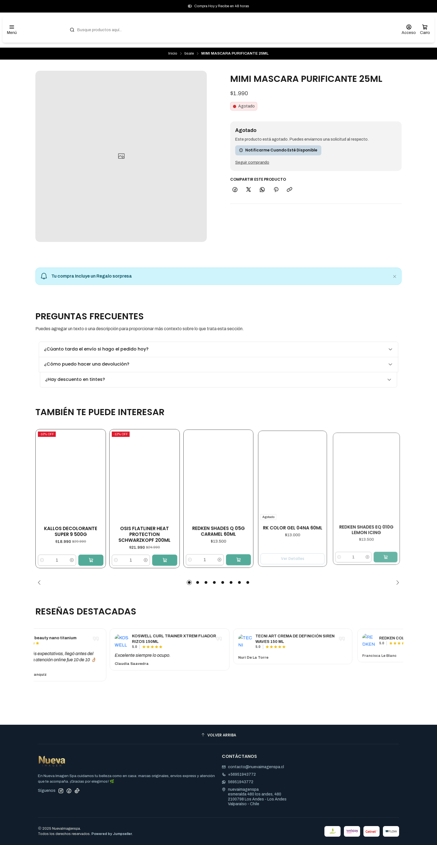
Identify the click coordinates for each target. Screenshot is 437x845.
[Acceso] (408, 29)
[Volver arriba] (218, 735)
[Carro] (425, 29)
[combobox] (229, 29)
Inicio (172, 53)
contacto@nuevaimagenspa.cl (253, 767)
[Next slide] (396, 582)
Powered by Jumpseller (111, 834)
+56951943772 (239, 774)
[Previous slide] (40, 582)
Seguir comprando (252, 162)
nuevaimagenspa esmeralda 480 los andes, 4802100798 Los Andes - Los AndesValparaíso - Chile (254, 796)
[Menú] (12, 29)
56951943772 (237, 782)
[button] (189, 582)
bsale (189, 53)
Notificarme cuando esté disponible (278, 150)
